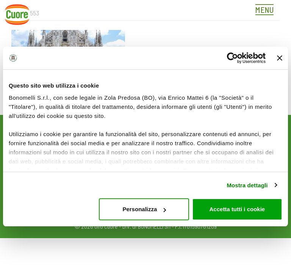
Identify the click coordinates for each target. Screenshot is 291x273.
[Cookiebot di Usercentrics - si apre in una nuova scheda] (232, 58)
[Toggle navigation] (266, 10)
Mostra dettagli (247, 185)
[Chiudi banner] (279, 58)
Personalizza (144, 209)
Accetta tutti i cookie (237, 209)
